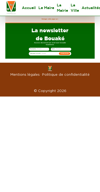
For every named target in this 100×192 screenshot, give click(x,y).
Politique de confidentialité (66, 74)
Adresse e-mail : (35, 53)
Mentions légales (25, 74)
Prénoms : (33, 49)
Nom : (53, 49)
